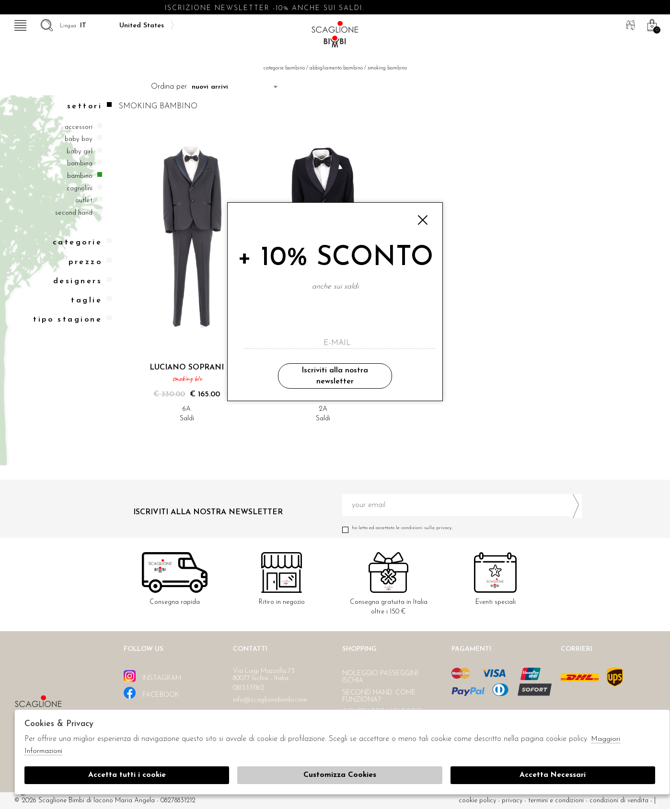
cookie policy (477, 800)
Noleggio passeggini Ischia (380, 677)
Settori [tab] (89, 106)
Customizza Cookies (340, 775)
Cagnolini (79, 188)
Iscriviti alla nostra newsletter (334, 376)
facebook (151, 693)
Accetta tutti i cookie (127, 775)
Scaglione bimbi (335, 37)
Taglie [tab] (91, 300)
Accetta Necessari (553, 775)
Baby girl (79, 151)
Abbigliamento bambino (336, 68)
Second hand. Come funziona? (379, 696)
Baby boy (78, 139)
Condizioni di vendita (618, 800)
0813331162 (248, 688)
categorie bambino (284, 68)
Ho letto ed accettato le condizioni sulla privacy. (462, 528)
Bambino (79, 176)
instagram (152, 676)
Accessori (78, 127)
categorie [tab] (82, 242)
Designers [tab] (82, 281)
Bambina (79, 163)
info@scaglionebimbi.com (270, 700)
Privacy (512, 800)
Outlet (83, 200)
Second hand (73, 213)
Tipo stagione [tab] (72, 319)
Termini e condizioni (556, 800)
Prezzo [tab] (90, 262)
